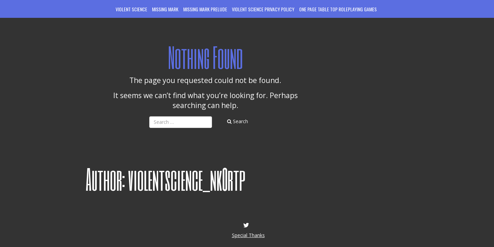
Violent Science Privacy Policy (263, 9)
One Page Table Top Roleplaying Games (338, 9)
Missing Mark (165, 9)
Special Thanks (248, 235)
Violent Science (131, 9)
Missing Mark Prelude (205, 9)
